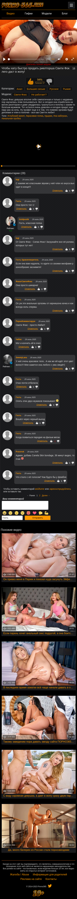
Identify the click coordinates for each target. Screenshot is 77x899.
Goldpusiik (24, 219)
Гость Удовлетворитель (27, 260)
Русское (54, 89)
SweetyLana (21, 357)
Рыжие (67, 89)
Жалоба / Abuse (19, 874)
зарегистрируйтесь (60, 489)
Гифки (29, 13)
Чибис (19, 339)
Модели (47, 13)
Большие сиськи (36, 89)
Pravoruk (20, 452)
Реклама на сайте (31, 879)
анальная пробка (12, 118)
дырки (49, 116)
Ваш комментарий (13, 498)
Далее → (46, 495)
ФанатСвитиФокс (24, 281)
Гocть (18, 201)
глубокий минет (17, 116)
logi (17, 179)
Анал (19, 89)
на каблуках (61, 116)
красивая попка (35, 116)
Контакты (51, 879)
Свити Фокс (20, 94)
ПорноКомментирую (25, 321)
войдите (39, 489)
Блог (65, 13)
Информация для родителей (50, 874)
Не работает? (39, 94)
